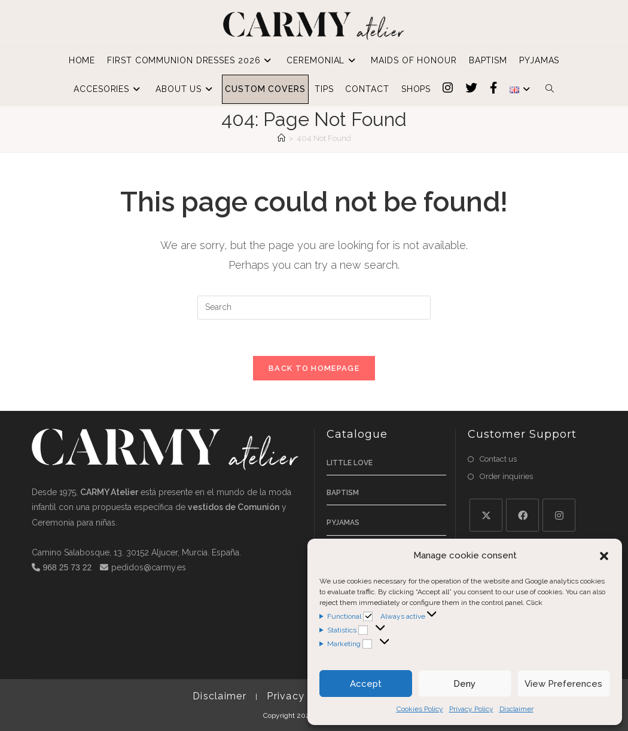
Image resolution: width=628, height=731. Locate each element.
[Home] (281, 138)
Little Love (350, 463)
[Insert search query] (314, 308)
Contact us (498, 458)
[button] (604, 556)
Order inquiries (506, 476)
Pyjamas (343, 522)
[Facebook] (522, 515)
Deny (464, 683)
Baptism (343, 493)
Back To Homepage (314, 368)
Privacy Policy (471, 709)
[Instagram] (558, 515)
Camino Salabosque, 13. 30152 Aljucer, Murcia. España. (136, 552)
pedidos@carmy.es (148, 567)
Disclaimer (516, 709)
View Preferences (563, 683)
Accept (366, 683)
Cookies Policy (420, 709)
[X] (486, 515)
